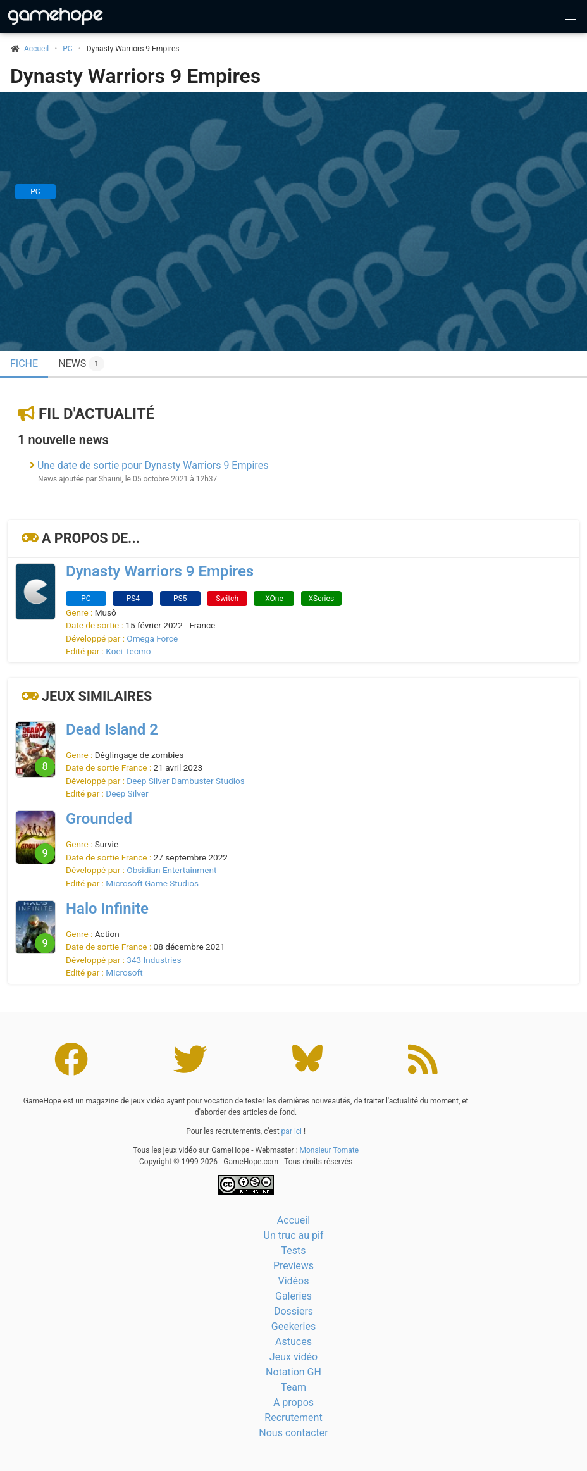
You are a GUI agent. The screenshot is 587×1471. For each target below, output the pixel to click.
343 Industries (154, 960)
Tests (293, 1250)
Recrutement (293, 1418)
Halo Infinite (107, 908)
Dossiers (293, 1311)
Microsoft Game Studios (152, 883)
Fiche (24, 363)
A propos (293, 1402)
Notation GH (293, 1372)
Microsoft (124, 972)
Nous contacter (293, 1433)
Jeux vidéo (293, 1357)
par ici (291, 1131)
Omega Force (152, 638)
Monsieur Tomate (329, 1150)
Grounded (99, 819)
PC (67, 48)
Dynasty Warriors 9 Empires (135, 76)
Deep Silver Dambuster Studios (185, 781)
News (81, 363)
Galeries (293, 1296)
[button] (570, 16)
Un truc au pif (294, 1235)
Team (293, 1387)
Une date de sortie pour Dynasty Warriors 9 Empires (152, 465)
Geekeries (293, 1326)
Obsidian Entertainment (171, 870)
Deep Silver (127, 793)
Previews (293, 1266)
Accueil (293, 1220)
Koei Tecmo (128, 651)
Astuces (293, 1342)
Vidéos (293, 1281)
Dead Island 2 (112, 729)
